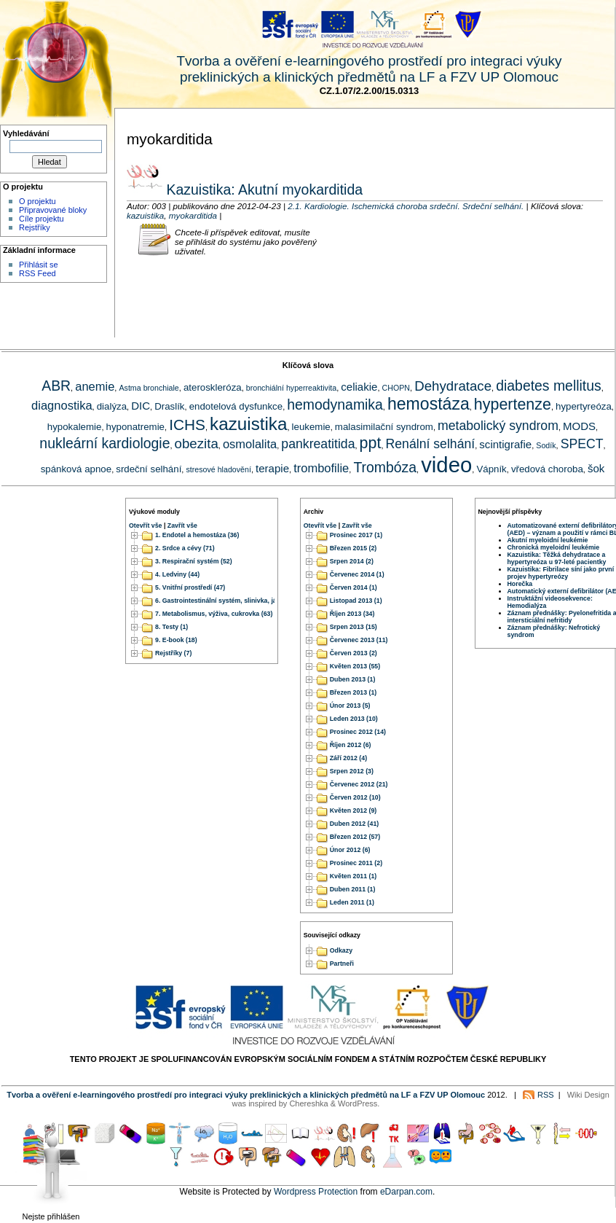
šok (596, 468)
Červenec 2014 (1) (357, 574)
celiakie (359, 386)
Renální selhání (430, 444)
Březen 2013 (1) (353, 692)
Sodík (546, 445)
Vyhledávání (26, 133)
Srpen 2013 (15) (353, 626)
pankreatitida (318, 444)
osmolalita (250, 443)
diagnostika (61, 405)
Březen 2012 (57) (355, 836)
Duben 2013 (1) (353, 679)
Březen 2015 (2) (353, 548)
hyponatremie (135, 426)
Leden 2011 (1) (352, 902)
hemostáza (428, 403)
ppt (371, 443)
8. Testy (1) (171, 626)
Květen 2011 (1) (353, 876)
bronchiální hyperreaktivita (291, 387)
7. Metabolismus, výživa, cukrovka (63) (213, 613)
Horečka (520, 583)
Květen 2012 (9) (353, 810)
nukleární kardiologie (104, 443)
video (446, 465)
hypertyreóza (584, 406)
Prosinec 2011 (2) (356, 863)
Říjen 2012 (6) (350, 745)
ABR (56, 386)
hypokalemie (74, 426)
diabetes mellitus (548, 386)
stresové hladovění (218, 469)
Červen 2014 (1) (353, 587)
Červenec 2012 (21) (359, 784)
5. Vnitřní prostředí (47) (190, 587)
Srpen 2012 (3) (352, 771)
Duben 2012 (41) (354, 823)
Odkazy (341, 951)
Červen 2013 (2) (353, 653)
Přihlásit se (38, 264)
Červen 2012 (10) (355, 797)
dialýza (112, 406)
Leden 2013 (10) (354, 718)
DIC (140, 405)
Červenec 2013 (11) (359, 640)
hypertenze (512, 404)
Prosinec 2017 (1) (356, 535)
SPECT (582, 444)
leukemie (311, 426)
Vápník (491, 469)
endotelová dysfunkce (236, 406)
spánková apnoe (76, 469)
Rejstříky (34, 227)
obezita (196, 443)
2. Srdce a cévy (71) (185, 548)
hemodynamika (335, 404)
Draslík (169, 406)
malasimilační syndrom (384, 426)
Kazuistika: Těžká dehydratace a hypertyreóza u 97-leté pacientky (557, 558)
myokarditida (193, 215)
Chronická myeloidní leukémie (554, 547)
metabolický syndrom (498, 425)
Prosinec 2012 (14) (358, 731)
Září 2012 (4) (348, 758)
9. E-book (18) (176, 640)
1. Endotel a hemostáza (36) (197, 535)
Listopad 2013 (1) (356, 600)
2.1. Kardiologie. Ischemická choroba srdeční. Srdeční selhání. (406, 206)
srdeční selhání (148, 469)
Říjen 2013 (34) (352, 613)
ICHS (187, 424)
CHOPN (396, 387)
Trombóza (384, 467)
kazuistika (145, 215)
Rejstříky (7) (173, 653)
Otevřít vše (145, 525)
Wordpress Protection (316, 1192)
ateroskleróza (212, 387)
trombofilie (321, 467)
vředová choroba (547, 469)
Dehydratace (452, 386)
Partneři (342, 964)
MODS (579, 426)
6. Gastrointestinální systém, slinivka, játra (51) (226, 600)
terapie (272, 468)
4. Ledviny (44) (177, 574)
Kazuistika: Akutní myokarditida (262, 189)
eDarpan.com (406, 1192)
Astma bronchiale (148, 387)
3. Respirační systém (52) (193, 561)
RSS (545, 1094)
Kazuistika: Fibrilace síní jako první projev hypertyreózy (561, 573)
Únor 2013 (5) (350, 705)
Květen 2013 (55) (355, 666)
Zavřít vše (182, 525)
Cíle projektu (41, 218)
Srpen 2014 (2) (352, 561)
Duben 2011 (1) (353, 889)
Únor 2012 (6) (350, 849)
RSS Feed (37, 273)
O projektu (37, 201)
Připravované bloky (53, 210)
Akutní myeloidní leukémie (548, 540)
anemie (94, 386)
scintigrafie (505, 444)
